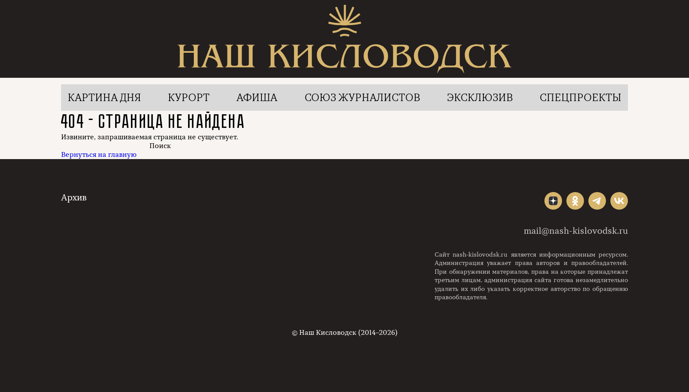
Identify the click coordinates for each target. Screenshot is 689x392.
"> (553, 201)
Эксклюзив (480, 97)
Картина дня (104, 97)
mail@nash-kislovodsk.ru (576, 230)
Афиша (256, 97)
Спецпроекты (580, 97)
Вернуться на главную (99, 154)
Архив (74, 197)
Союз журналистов (362, 97)
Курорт (189, 97)
